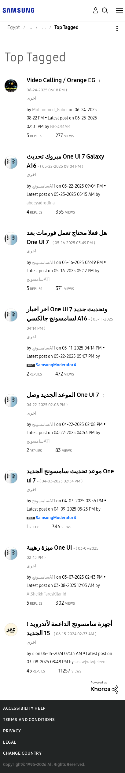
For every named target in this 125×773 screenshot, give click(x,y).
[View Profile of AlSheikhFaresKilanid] (46, 594)
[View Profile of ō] (33, 653)
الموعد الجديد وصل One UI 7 (65, 399)
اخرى (31, 98)
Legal (9, 742)
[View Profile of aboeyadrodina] (41, 203)
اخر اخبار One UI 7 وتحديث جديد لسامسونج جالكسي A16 (70, 318)
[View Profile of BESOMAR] (60, 126)
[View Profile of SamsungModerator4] (56, 365)
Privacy (12, 731)
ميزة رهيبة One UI (62, 552)
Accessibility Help (24, 708)
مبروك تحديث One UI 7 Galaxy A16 (65, 161)
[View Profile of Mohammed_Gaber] (50, 109)
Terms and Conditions (29, 719)
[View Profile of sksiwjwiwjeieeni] (91, 662)
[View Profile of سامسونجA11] (43, 186)
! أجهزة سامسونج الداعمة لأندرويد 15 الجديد (69, 628)
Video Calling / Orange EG (63, 84)
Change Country (22, 753)
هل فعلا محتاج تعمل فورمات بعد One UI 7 (67, 237)
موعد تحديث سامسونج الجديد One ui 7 (70, 475)
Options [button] (107, 28)
